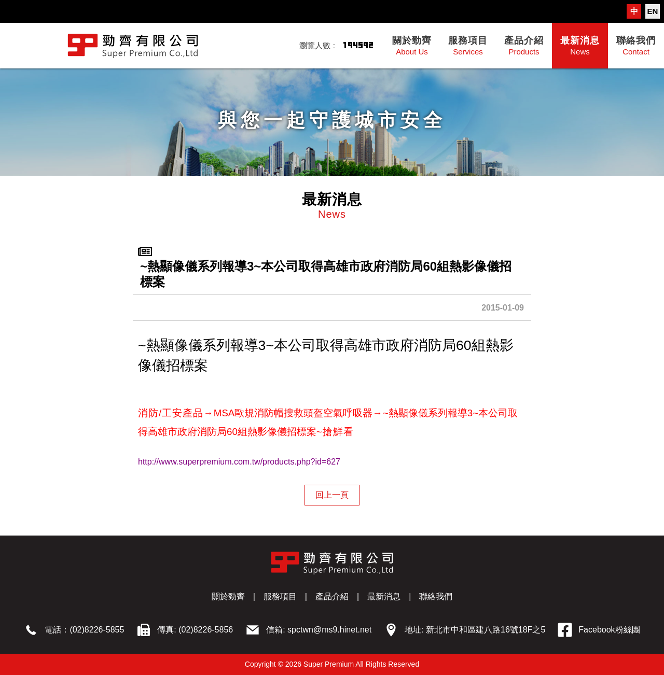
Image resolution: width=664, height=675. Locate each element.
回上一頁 (332, 494)
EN (652, 11)
